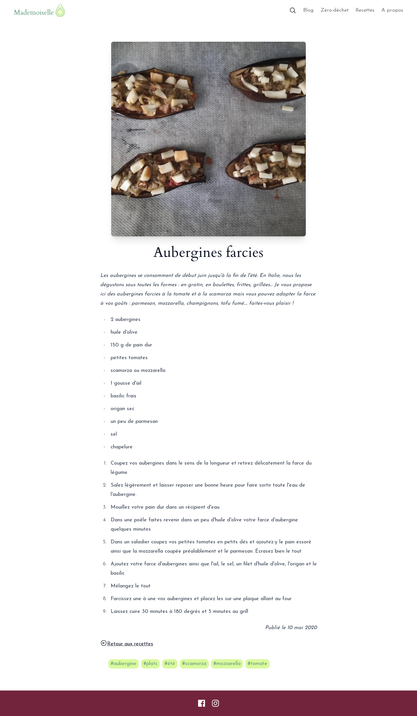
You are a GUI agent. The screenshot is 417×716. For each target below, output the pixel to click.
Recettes (365, 10)
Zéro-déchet (335, 10)
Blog (308, 10)
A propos (392, 10)
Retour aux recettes (126, 643)
